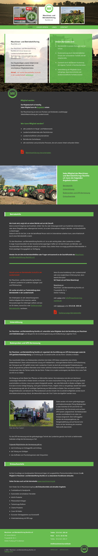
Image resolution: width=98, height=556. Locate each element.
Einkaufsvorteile (69, 196)
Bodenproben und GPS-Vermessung (76, 193)
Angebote (40, 107)
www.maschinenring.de (46, 481)
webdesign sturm (8, 551)
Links (54, 27)
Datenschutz (64, 550)
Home (30, 27)
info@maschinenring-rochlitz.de (60, 544)
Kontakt (64, 27)
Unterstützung (68, 189)
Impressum (53, 550)
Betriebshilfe (67, 185)
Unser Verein (42, 27)
